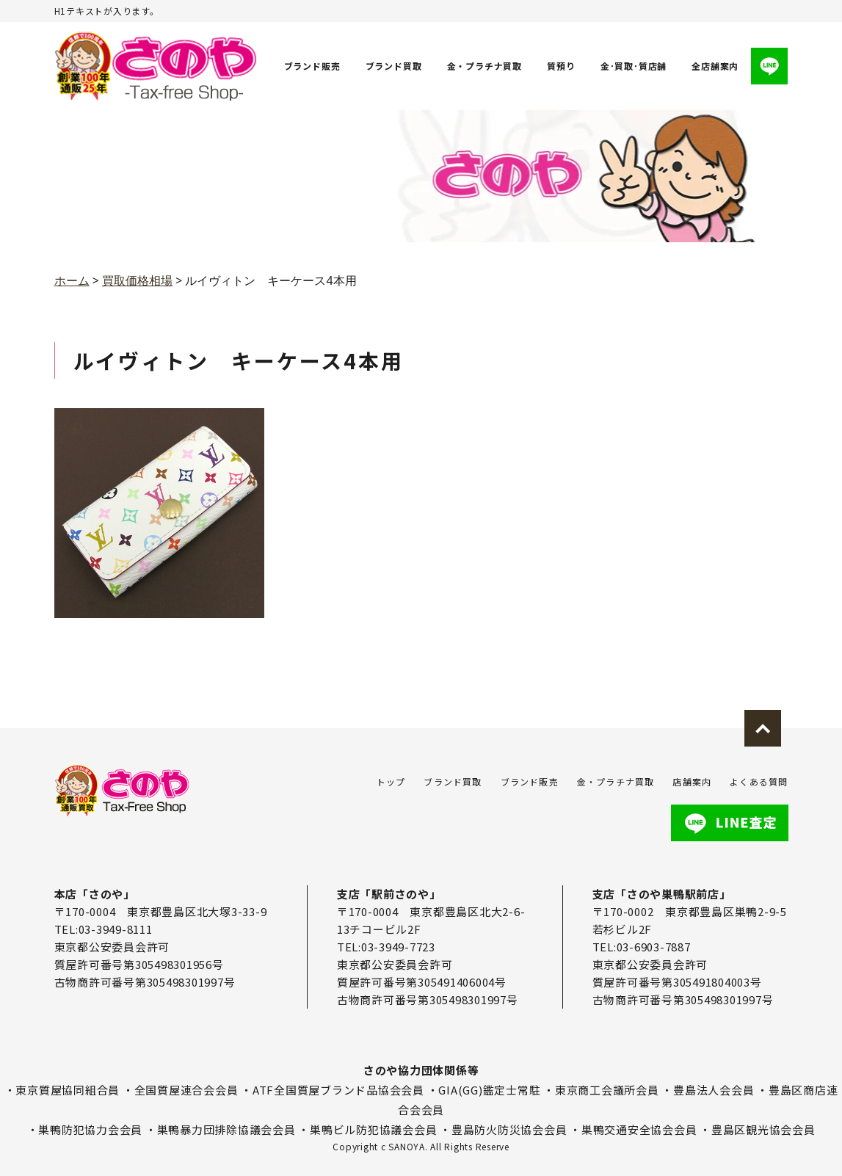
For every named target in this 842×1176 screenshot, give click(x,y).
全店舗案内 (715, 65)
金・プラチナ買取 (484, 65)
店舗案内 (691, 781)
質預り (561, 65)
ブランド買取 (394, 65)
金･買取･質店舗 (633, 65)
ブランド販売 (312, 65)
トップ (391, 781)
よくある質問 (759, 781)
